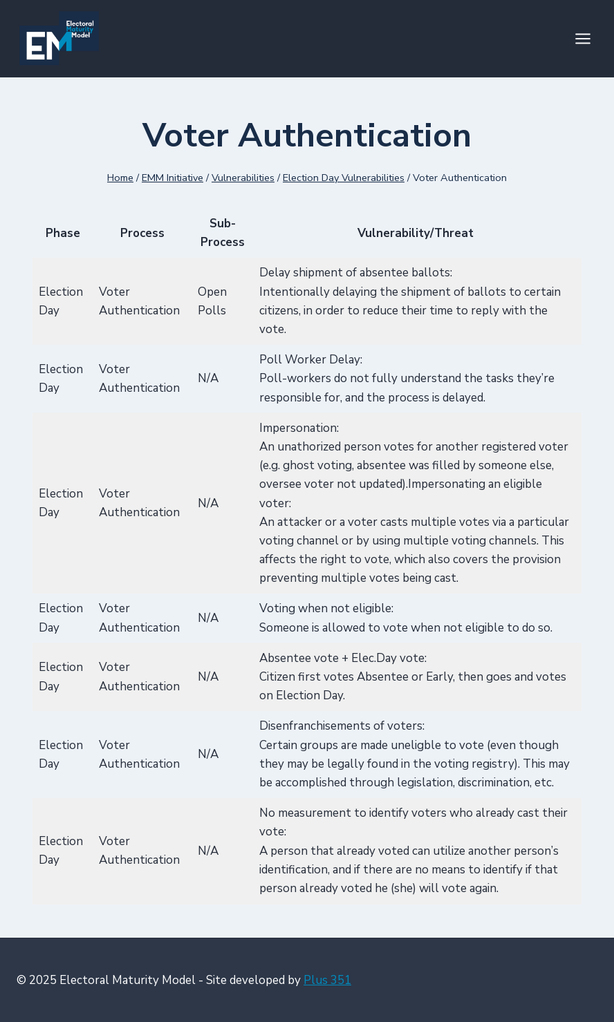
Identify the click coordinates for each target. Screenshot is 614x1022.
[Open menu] (582, 38)
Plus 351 (327, 980)
